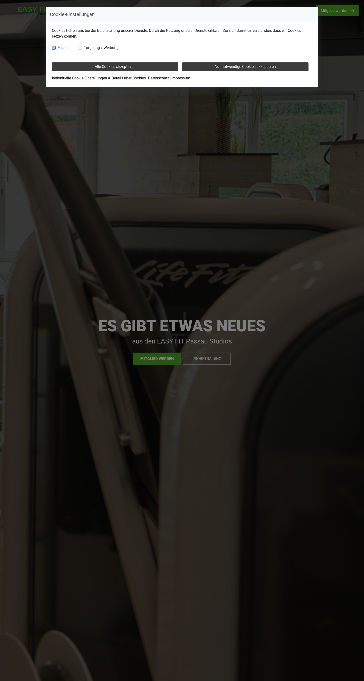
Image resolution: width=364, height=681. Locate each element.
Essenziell (66, 47)
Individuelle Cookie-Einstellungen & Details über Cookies (99, 78)
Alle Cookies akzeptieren (115, 66)
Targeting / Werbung (101, 47)
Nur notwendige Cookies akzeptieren (245, 66)
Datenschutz (158, 78)
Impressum (180, 78)
